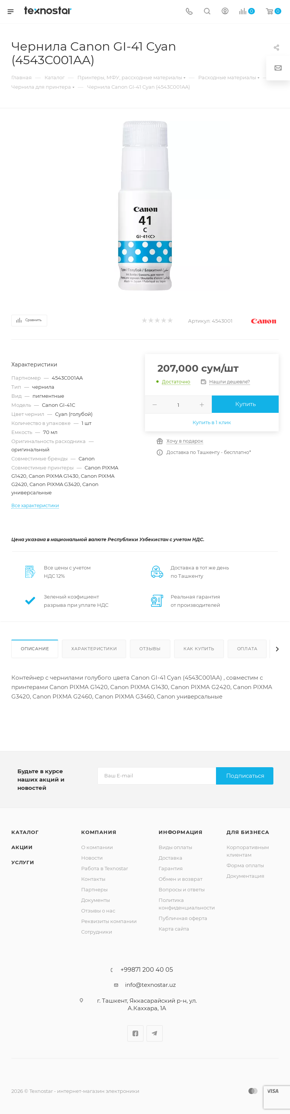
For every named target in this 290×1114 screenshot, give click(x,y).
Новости (92, 858)
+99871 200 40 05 (146, 970)
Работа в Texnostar (104, 868)
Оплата (247, 648)
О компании (97, 847)
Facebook (135, 1033)
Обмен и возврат (180, 879)
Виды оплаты (175, 847)
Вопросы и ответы (182, 889)
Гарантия (171, 868)
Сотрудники (96, 932)
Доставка (170, 858)
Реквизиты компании (109, 921)
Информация (181, 832)
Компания (98, 832)
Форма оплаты (245, 865)
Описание (35, 648)
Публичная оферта (183, 918)
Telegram (155, 1033)
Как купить (199, 648)
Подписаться (245, 775)
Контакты (93, 879)
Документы (95, 900)
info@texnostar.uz (150, 984)
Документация (245, 876)
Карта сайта (174, 929)
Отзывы (150, 648)
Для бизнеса (248, 832)
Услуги (22, 862)
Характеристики (94, 648)
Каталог (25, 832)
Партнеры (94, 889)
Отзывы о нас (98, 911)
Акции (22, 847)
